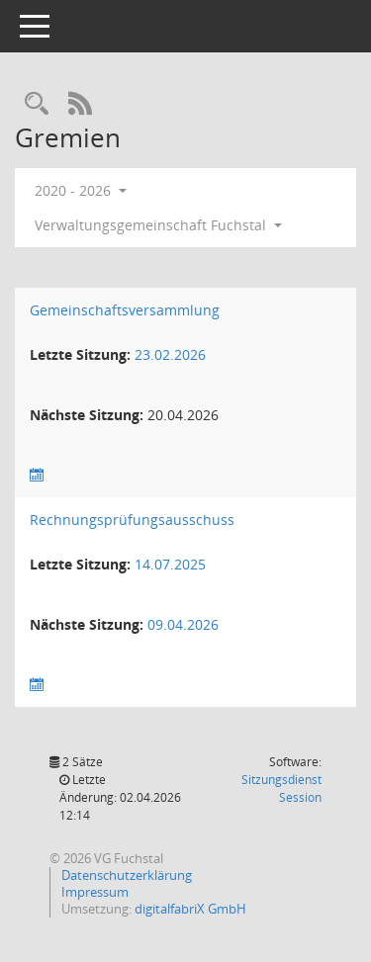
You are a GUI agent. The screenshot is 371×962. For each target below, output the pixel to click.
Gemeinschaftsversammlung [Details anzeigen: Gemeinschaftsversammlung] (125, 310)
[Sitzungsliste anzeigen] (37, 475)
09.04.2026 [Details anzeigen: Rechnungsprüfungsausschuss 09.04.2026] (183, 624)
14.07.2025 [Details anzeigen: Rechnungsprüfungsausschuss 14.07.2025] (170, 564)
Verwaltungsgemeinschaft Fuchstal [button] (158, 225)
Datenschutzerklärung (125, 875)
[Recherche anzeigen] (36, 104)
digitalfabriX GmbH (190, 909)
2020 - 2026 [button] (81, 190)
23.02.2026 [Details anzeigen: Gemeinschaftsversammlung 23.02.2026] (170, 354)
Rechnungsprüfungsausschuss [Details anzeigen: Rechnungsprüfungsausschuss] (132, 519)
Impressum (93, 892)
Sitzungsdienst (281, 788)
